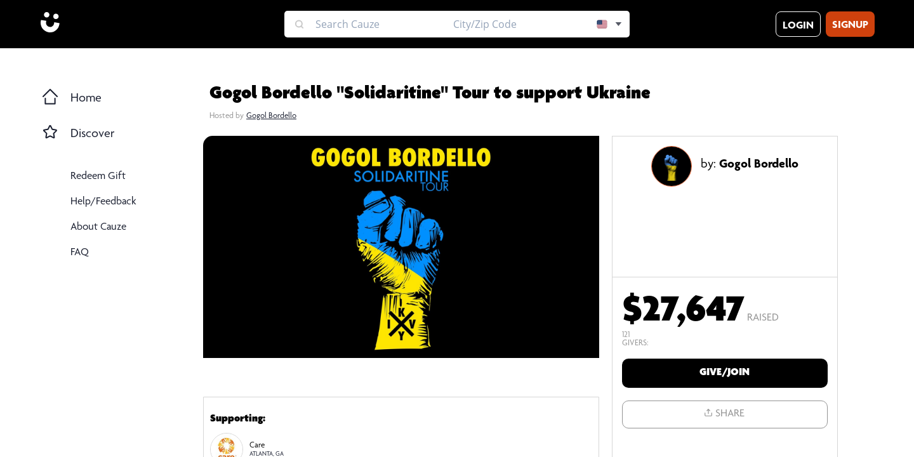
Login (798, 26)
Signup (850, 25)
